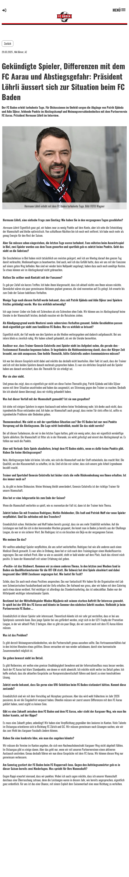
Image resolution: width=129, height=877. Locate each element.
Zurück (7, 43)
